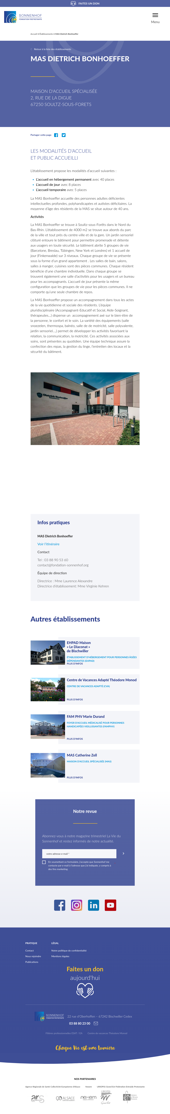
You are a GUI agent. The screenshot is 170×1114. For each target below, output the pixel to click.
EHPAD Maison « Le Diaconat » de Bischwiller (79, 647)
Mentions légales (60, 952)
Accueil (34, 34)
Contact (29, 946)
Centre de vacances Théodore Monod (107, 1028)
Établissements (46, 34)
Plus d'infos (75, 663)
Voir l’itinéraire (49, 544)
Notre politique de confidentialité (68, 946)
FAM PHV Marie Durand (85, 716)
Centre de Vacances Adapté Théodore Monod (101, 680)
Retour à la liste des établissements (52, 49)
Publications (31, 957)
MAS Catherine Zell (82, 753)
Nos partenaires (85, 1074)
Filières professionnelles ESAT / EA (64, 1028)
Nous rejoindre (33, 952)
